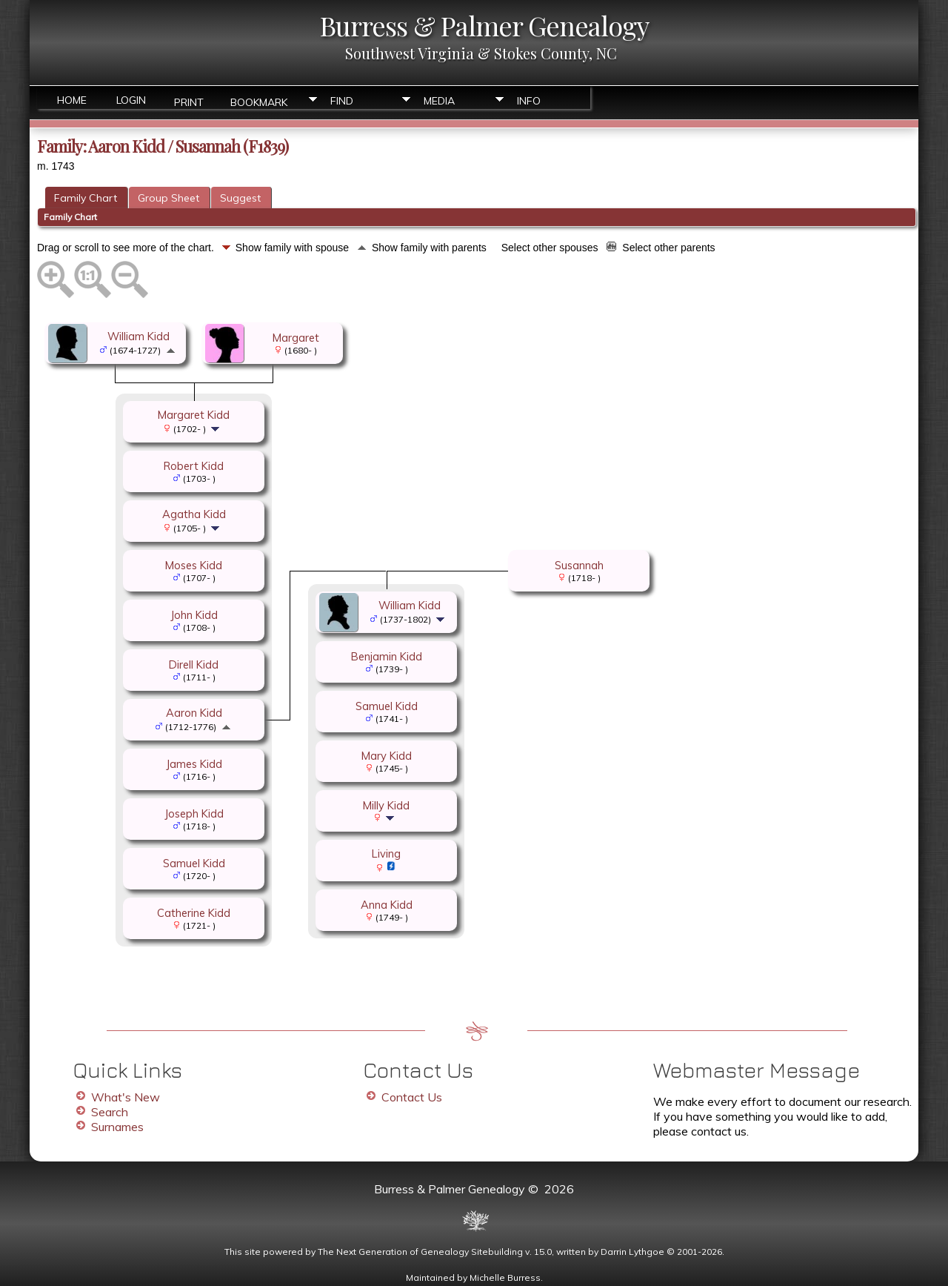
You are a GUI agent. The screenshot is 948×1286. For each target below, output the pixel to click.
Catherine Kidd (193, 913)
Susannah (579, 565)
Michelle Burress (505, 1277)
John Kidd (194, 615)
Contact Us (411, 1097)
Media (439, 100)
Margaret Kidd (194, 415)
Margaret (296, 338)
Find (341, 100)
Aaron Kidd (194, 713)
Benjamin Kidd (386, 656)
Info (529, 100)
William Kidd (138, 336)
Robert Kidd (194, 466)
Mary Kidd (386, 756)
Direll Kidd (193, 664)
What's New (125, 1097)
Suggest (240, 198)
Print (189, 101)
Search (109, 1111)
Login (131, 100)
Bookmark (258, 101)
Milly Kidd (386, 805)
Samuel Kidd (194, 863)
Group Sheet (168, 198)
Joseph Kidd (194, 813)
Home (72, 100)
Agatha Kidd (194, 514)
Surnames (117, 1126)
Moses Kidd (193, 565)
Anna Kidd (387, 905)
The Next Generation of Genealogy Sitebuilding (420, 1251)
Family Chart (85, 198)
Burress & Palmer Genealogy (484, 25)
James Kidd (194, 764)
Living (386, 853)
